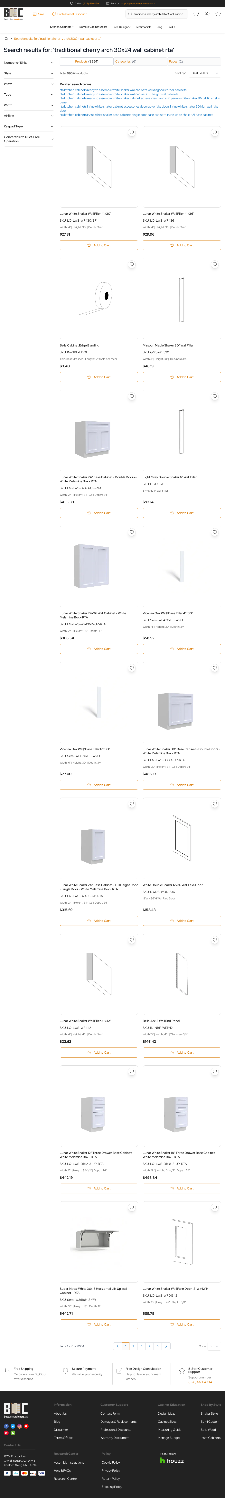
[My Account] (207, 14)
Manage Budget (169, 1439)
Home (6, 38)
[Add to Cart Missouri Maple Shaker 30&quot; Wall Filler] (182, 377)
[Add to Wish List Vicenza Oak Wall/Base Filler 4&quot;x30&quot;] (215, 532)
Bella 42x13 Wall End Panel (161, 1022)
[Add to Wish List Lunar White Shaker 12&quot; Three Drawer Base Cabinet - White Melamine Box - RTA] (132, 1072)
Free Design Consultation (143, 1370)
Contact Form (110, 1415)
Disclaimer (61, 1431)
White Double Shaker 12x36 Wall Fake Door (173, 886)
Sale (38, 14)
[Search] (130, 13)
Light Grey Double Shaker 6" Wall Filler (170, 477)
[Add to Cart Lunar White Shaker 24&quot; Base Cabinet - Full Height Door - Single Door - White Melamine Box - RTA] (99, 921)
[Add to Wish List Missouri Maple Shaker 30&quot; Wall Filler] (215, 264)
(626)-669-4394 (26, 1466)
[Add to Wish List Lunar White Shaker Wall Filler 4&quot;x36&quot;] (215, 132)
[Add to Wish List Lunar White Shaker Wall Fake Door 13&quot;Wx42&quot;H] (215, 1208)
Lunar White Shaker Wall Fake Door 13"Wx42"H (175, 1290)
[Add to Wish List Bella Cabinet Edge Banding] (132, 264)
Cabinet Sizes (167, 1423)
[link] (117, 1347)
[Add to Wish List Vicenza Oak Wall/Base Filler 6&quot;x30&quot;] (132, 669)
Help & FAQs (62, 1472)
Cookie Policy (111, 1464)
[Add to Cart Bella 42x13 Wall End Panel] (182, 1053)
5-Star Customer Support (200, 1371)
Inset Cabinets (210, 1439)
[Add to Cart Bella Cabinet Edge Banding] (99, 377)
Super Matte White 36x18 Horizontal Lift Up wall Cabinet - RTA (93, 1292)
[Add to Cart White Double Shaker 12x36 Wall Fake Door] (182, 921)
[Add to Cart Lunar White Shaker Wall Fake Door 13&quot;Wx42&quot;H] (182, 1325)
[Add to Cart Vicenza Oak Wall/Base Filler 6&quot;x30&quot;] (99, 785)
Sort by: (198, 73)
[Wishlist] (196, 14)
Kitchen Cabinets (60, 27)
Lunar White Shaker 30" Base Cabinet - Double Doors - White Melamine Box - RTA (181, 751)
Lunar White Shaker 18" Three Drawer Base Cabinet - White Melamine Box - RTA (180, 1156)
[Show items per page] (214, 1347)
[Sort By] (205, 73)
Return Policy (111, 1480)
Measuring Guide (169, 1431)
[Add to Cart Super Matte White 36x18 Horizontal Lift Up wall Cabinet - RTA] (99, 1325)
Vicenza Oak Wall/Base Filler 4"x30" (168, 614)
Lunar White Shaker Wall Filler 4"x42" (85, 1022)
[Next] (166, 1347)
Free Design (120, 27)
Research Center (65, 1480)
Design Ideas (166, 1415)
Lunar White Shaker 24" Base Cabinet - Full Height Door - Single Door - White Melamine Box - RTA (99, 888)
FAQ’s (171, 27)
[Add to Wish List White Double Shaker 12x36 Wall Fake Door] (215, 804)
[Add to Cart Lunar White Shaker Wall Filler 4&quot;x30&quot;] (99, 245)
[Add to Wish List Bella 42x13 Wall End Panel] (215, 940)
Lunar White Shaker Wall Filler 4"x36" (168, 214)
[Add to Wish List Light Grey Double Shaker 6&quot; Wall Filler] (215, 396)
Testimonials (143, 27)
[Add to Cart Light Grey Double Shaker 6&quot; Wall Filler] (182, 513)
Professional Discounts (115, 1431)
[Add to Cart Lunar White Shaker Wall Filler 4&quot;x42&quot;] (99, 1053)
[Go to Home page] (13, 14)
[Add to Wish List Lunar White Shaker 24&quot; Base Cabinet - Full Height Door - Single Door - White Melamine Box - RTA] (132, 804)
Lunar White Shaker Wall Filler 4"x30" (85, 214)
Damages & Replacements (118, 1423)
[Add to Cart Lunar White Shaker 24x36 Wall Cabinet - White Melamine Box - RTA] (99, 649)
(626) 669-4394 (91, 3)
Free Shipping (23, 1370)
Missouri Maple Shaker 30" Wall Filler (168, 346)
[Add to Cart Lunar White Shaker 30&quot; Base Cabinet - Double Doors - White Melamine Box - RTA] (182, 785)
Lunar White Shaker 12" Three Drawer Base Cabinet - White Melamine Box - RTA (97, 1156)
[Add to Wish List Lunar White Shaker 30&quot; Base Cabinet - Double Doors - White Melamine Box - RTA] (215, 669)
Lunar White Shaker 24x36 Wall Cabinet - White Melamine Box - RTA (93, 616)
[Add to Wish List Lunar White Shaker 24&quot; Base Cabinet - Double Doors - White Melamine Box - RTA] (132, 396)
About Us (60, 1415)
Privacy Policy (111, 1472)
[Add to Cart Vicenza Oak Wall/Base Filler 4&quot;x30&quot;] (182, 649)
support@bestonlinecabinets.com (138, 3)
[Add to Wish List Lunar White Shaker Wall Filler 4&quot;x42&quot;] (132, 940)
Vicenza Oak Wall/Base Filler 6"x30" (85, 749)
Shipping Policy (112, 1488)
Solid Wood (208, 1431)
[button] (28, 62)
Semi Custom (210, 1423)
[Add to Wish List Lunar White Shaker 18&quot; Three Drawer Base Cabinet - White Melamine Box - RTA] (215, 1072)
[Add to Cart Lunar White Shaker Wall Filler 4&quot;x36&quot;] (182, 245)
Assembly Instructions (69, 1464)
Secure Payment (84, 1370)
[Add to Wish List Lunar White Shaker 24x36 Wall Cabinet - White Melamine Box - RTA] (132, 532)
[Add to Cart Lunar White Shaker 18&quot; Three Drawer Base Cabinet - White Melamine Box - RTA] (182, 1189)
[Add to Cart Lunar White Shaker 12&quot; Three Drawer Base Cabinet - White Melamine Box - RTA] (99, 1189)
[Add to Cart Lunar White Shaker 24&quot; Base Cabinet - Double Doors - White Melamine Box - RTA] (99, 513)
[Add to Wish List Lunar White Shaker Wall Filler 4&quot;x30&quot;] (132, 132)
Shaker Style (209, 1415)
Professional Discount (69, 14)
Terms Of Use (63, 1439)
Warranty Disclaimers (114, 1439)
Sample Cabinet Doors (93, 27)
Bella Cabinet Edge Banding (79, 346)
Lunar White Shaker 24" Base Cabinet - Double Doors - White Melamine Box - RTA (98, 479)
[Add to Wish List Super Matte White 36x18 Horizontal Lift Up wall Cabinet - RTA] (132, 1208)
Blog (159, 27)
